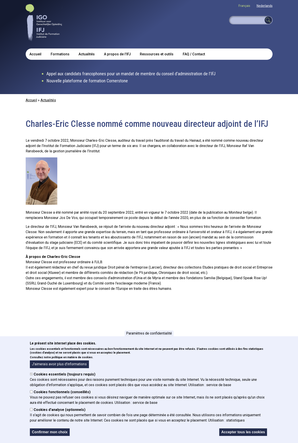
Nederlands (265, 6)
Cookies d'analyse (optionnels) (59, 410)
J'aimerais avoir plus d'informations (59, 364)
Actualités (87, 54)
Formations (60, 54)
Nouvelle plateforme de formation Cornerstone (87, 80)
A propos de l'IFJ (117, 54)
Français (244, 6)
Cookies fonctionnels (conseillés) (62, 392)
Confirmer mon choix (49, 432)
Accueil (35, 54)
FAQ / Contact (194, 54)
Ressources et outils (156, 54)
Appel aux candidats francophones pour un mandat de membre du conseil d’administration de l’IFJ (130, 73)
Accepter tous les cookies (243, 432)
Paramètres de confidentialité (149, 333)
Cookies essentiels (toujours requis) (64, 374)
